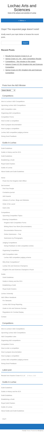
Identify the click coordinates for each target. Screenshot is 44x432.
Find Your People (8, 188)
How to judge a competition (10, 128)
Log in (4, 419)
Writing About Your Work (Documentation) (18, 226)
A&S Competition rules (8, 109)
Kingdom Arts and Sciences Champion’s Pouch (18, 269)
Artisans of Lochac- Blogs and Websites (16, 200)
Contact (3, 317)
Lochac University (7, 293)
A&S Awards (7, 196)
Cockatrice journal (9, 192)
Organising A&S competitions (11, 113)
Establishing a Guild (7, 160)
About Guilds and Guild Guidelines (12, 171)
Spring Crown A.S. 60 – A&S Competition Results (23, 59)
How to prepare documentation (11, 125)
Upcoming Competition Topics (12, 215)
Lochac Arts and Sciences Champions (15, 266)
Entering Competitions (10, 219)
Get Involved (5, 185)
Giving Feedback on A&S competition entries (19, 246)
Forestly (24, 430)
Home (3, 178)
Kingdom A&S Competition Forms (15, 223)
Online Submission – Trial (12, 234)
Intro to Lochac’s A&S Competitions (13, 101)
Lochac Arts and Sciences (22, 7)
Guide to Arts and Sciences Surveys (14, 308)
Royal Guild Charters (8, 164)
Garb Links (6, 208)
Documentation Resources (13, 230)
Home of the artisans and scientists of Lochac (22, 13)
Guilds (3, 274)
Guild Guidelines (6, 148)
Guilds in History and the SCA (11, 152)
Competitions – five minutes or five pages (20, 61)
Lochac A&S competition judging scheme (14, 132)
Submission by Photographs (13, 238)
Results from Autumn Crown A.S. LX (18, 56)
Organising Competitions (11, 250)
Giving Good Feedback (8, 136)
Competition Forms (7, 117)
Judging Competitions (10, 243)
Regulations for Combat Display (13, 312)
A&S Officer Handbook (8, 297)
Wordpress (40, 430)
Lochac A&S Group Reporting (12, 304)
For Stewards (7, 300)
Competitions (5, 212)
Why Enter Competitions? (11, 262)
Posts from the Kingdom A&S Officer (15, 181)
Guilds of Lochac (6, 168)
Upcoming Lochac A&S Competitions (13, 105)
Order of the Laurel (9, 204)
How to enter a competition (10, 121)
